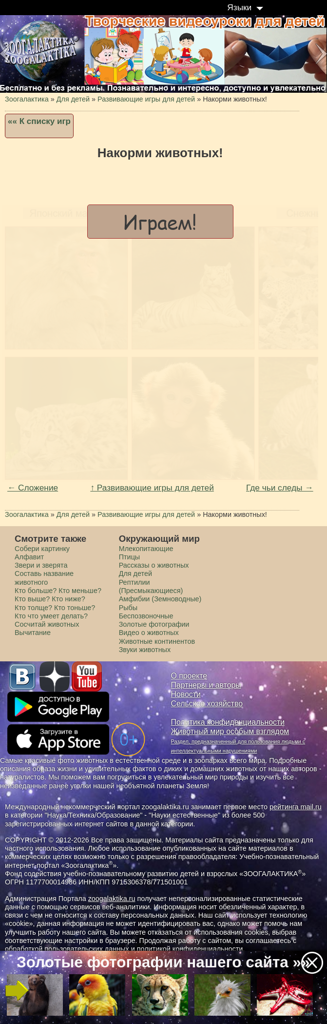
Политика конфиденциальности (228, 722)
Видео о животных (149, 632)
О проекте (189, 676)
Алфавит (29, 557)
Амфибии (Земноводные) (160, 599)
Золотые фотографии (154, 624)
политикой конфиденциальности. (191, 949)
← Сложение (32, 487)
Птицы (129, 557)
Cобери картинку (42, 549)
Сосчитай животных (47, 624)
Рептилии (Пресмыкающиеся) (151, 586)
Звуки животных (145, 650)
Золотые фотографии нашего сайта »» (163, 962)
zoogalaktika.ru (111, 898)
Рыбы (128, 608)
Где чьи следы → (279, 487)
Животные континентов (157, 641)
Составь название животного (44, 578)
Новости (186, 694)
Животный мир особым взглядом (230, 731)
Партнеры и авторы (206, 685)
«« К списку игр (39, 121)
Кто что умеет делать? (51, 616)
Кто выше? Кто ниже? (50, 599)
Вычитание (33, 632)
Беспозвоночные (146, 616)
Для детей (135, 573)
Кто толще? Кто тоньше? (55, 608)
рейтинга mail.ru (295, 807)
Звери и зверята (41, 565)
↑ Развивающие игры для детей (151, 487)
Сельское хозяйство (207, 703)
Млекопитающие (146, 549)
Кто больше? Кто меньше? (58, 590)
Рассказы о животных (154, 565)
